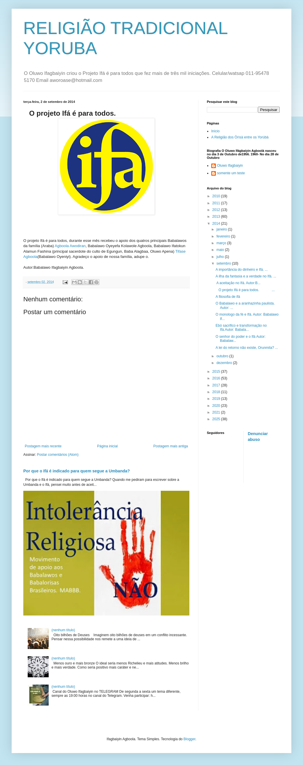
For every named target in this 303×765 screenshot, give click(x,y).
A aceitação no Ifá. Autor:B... (238, 283)
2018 (216, 392)
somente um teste (231, 173)
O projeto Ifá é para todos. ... (245, 290)
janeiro (222, 229)
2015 (216, 372)
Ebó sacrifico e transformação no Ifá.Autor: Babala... (241, 327)
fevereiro (223, 236)
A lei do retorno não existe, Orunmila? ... (247, 348)
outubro (222, 356)
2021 (216, 412)
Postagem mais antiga (170, 446)
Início (215, 131)
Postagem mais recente (43, 446)
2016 (216, 378)
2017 (216, 385)
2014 (216, 223)
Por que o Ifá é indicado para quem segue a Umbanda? (76, 471)
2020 (216, 406)
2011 (216, 203)
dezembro (224, 363)
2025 (216, 419)
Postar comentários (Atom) (58, 455)
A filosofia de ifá (228, 297)
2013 (216, 216)
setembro (224, 263)
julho (220, 257)
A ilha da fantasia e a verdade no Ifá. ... (246, 276)
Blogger (189, 739)
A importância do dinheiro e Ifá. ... (242, 270)
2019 (216, 399)
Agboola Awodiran (70, 246)
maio (220, 250)
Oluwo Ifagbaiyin (230, 165)
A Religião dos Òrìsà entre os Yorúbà (240, 137)
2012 (216, 210)
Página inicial (107, 446)
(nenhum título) (63, 630)
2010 (216, 196)
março (221, 243)
